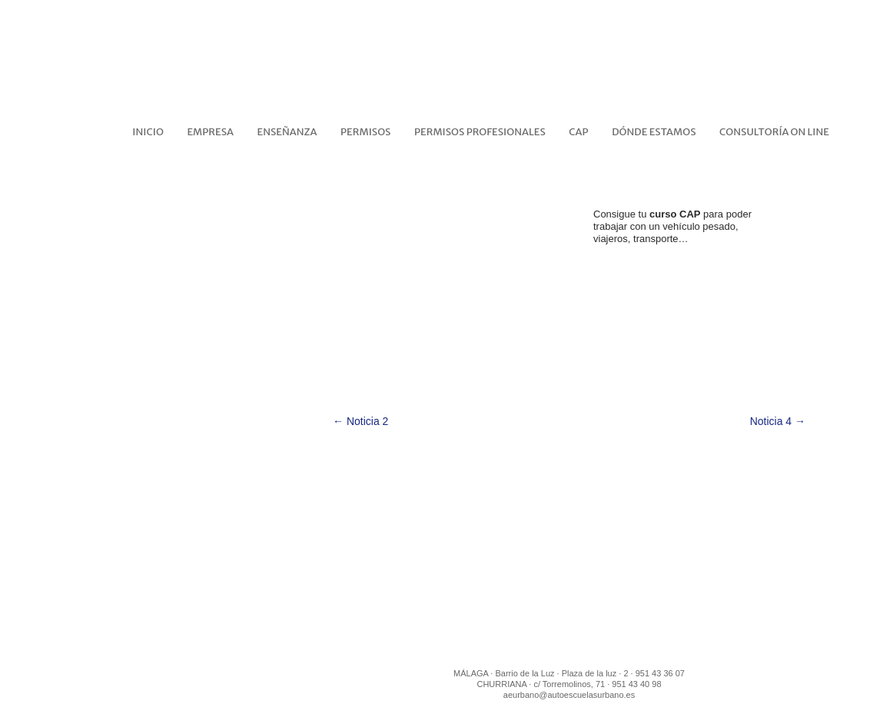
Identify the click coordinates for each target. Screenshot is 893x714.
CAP (578, 131)
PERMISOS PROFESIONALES (480, 131)
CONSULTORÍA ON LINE (774, 131)
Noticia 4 (777, 421)
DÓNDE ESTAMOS (653, 131)
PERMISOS (365, 131)
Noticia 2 (360, 421)
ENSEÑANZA (287, 131)
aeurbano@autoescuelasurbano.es (569, 694)
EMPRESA (210, 131)
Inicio (148, 131)
